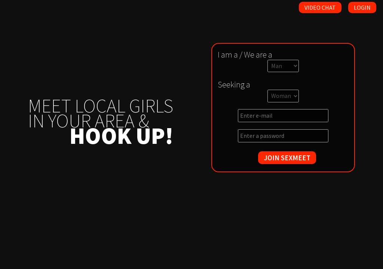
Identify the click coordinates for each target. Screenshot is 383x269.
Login (362, 7)
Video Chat (320, 7)
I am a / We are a (245, 54)
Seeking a (234, 84)
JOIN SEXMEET (287, 157)
